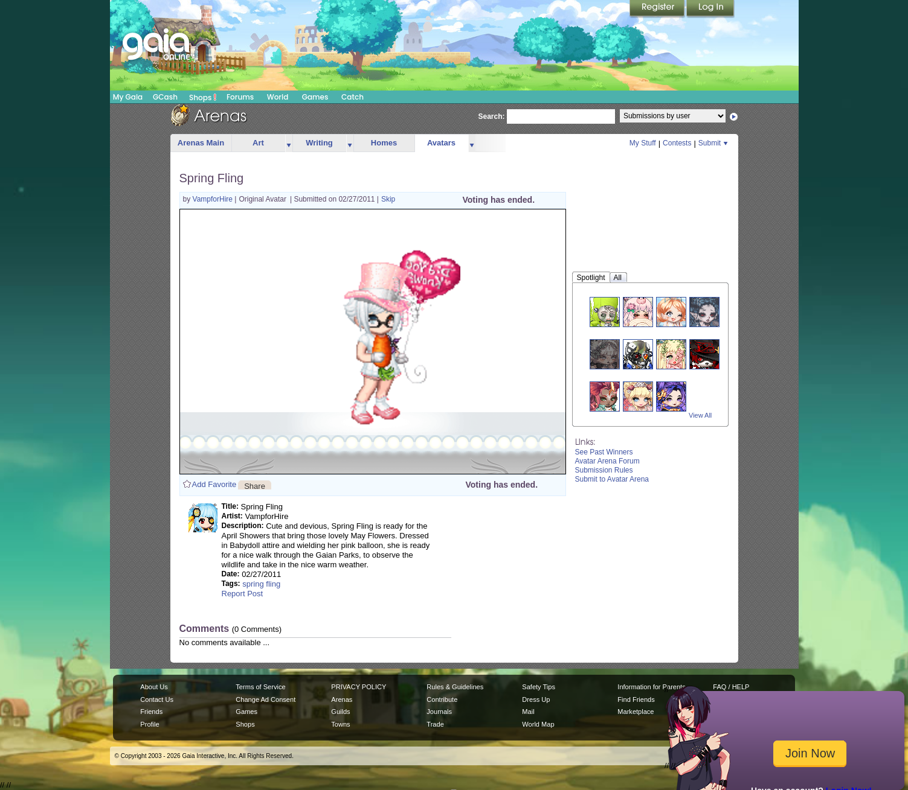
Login (710, 9)
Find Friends (635, 699)
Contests (677, 143)
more (288, 143)
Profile (149, 724)
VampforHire (214, 199)
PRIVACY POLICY (358, 686)
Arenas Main (201, 142)
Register (657, 9)
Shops (202, 97)
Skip (388, 199)
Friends (151, 711)
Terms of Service (260, 686)
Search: (491, 116)
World (278, 97)
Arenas (341, 699)
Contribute (442, 699)
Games (315, 97)
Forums (240, 97)
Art (258, 142)
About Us (153, 686)
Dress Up (536, 699)
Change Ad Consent (265, 699)
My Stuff (642, 143)
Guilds (340, 711)
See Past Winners (604, 452)
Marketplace (635, 711)
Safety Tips (538, 686)
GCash (165, 97)
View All (700, 415)
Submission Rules (604, 470)
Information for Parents (651, 686)
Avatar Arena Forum (607, 461)
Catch (352, 97)
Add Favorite (214, 484)
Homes (384, 142)
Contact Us (156, 699)
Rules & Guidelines (455, 686)
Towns (340, 724)
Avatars (441, 142)
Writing (319, 142)
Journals (439, 711)
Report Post (242, 593)
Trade (435, 724)
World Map (538, 724)
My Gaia (128, 97)
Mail (528, 711)
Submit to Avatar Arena (612, 479)
